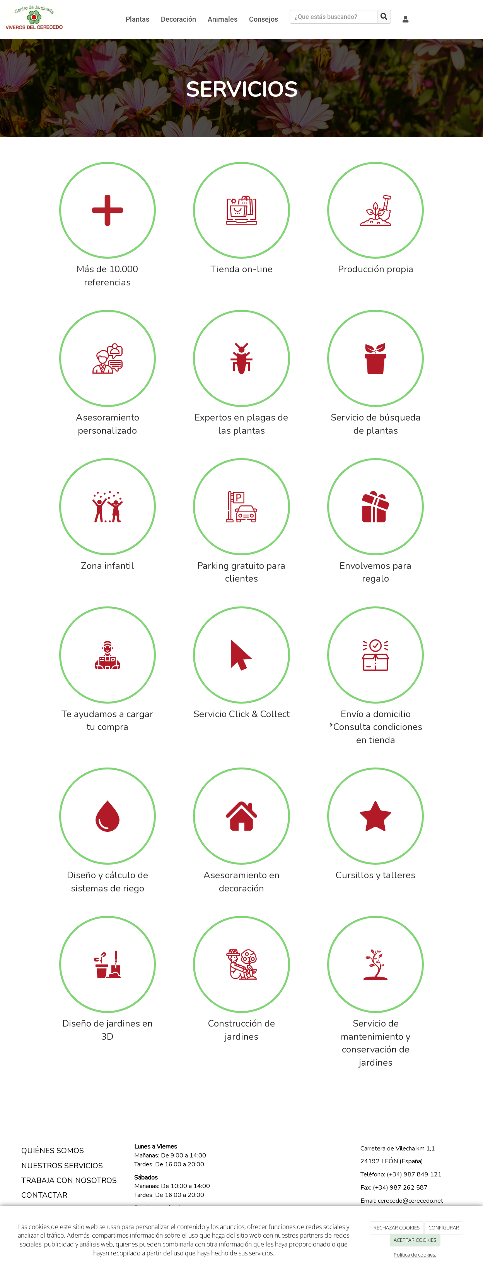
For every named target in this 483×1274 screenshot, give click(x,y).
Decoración (178, 19)
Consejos (263, 19)
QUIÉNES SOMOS (52, 1151)
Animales (222, 19)
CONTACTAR (44, 1195)
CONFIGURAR (443, 1227)
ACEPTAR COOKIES (415, 1239)
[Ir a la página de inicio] (34, 19)
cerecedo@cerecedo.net (409, 1201)
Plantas (137, 19)
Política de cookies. (415, 1254)
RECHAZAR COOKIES (397, 1227)
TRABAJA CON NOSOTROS (69, 1181)
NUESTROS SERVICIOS (62, 1166)
